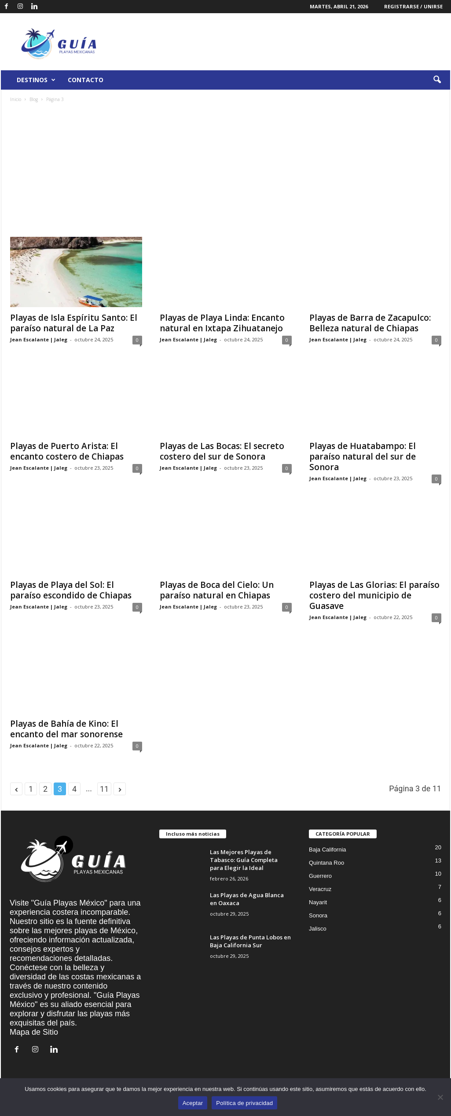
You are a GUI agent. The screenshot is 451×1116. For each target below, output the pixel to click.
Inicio (15, 99)
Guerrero (320, 876)
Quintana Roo (326, 862)
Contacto (85, 80)
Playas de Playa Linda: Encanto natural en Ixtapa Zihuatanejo (222, 323)
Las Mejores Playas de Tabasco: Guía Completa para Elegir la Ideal (244, 860)
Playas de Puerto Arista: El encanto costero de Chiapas (67, 451)
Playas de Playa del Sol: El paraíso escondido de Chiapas (71, 590)
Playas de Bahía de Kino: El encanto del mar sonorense (66, 729)
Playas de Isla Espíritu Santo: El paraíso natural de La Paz (73, 323)
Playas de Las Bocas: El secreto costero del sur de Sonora (222, 451)
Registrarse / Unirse (413, 6)
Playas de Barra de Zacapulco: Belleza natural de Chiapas (370, 323)
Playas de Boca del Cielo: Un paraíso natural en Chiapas (217, 590)
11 (104, 789)
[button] (437, 80)
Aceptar (193, 1103)
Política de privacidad (244, 1103)
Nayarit (318, 902)
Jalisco (317, 928)
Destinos (36, 80)
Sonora (318, 915)
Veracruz (320, 889)
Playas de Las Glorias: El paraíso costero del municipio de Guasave (374, 595)
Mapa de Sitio (34, 1032)
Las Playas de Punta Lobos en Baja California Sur (250, 941)
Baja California (327, 849)
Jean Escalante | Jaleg (38, 339)
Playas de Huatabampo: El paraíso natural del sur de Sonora (362, 456)
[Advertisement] (225, 170)
